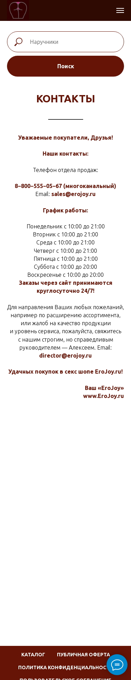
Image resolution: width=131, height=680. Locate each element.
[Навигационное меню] (120, 10)
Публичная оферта (83, 654)
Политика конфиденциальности (65, 667)
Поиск (65, 66)
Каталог (33, 654)
